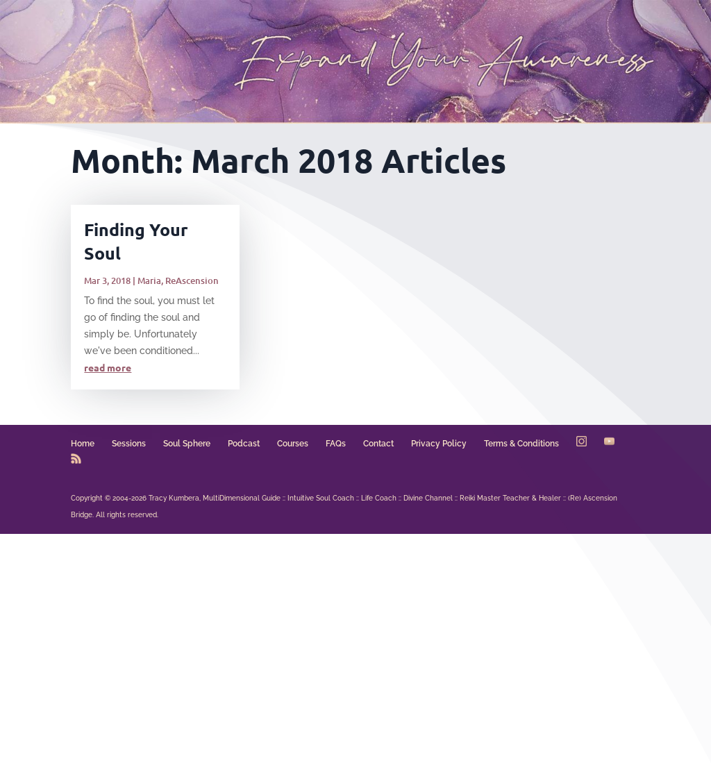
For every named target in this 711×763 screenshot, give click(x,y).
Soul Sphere (186, 443)
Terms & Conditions (521, 443)
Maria (149, 280)
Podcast (244, 443)
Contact (378, 443)
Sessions (129, 443)
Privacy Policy (439, 443)
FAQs (336, 443)
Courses (292, 443)
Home (82, 443)
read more (107, 367)
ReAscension (192, 280)
